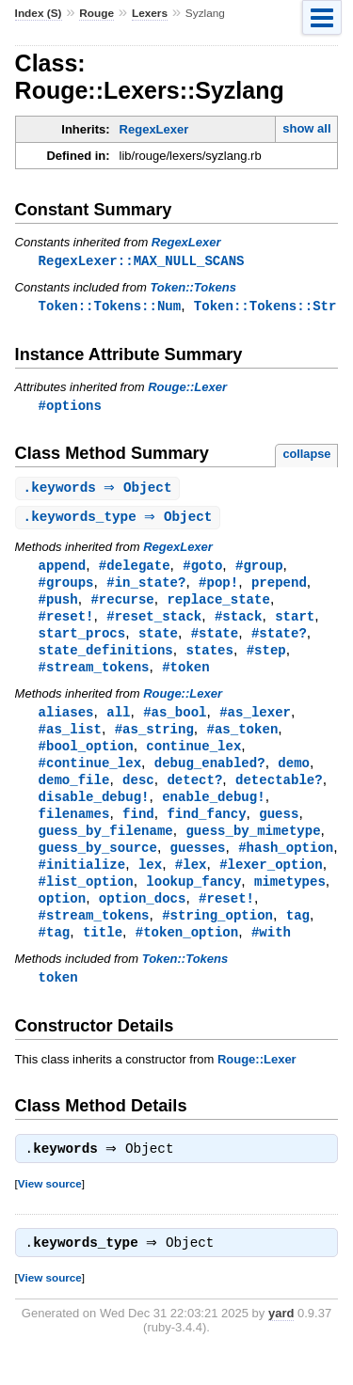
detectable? (279, 795)
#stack (239, 624)
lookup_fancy (193, 902)
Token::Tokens (193, 288)
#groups (66, 588)
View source (50, 1210)
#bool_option (86, 759)
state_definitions (106, 660)
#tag (55, 956)
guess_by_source (98, 866)
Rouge (96, 13)
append (63, 570)
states (209, 660)
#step (266, 660)
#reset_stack (153, 624)
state (158, 642)
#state (215, 642)
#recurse (121, 606)
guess (278, 831)
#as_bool (174, 723)
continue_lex (193, 759)
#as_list (70, 741)
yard (281, 1342)
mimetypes (290, 902)
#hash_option (285, 866)
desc (138, 795)
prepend (279, 588)
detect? (194, 795)
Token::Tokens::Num (110, 307)
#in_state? (145, 588)
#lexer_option (270, 884)
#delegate (134, 570)
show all (306, 128)
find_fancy (206, 831)
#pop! (218, 588)
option (63, 920)
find (138, 831)
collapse (306, 456)
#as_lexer (255, 723)
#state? (279, 642)
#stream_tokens (94, 677)
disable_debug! (94, 813)
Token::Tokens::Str (265, 307)
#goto (202, 570)
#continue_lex (90, 777)
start (294, 624)
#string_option (217, 938)
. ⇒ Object (100, 491)
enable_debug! (213, 813)
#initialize (82, 884)
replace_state (218, 606)
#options (70, 408)
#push (58, 606)
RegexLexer (154, 129)
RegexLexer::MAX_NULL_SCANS (142, 261)
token (58, 1002)
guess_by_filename (106, 849)
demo (294, 777)
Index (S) (38, 13)
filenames (74, 831)
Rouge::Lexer (187, 389)
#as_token (242, 741)
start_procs (82, 642)
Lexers (150, 13)
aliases (66, 723)
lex (150, 884)
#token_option (187, 956)
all (118, 723)
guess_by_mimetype (252, 849)
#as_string (154, 741)
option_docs (142, 920)
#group (259, 570)
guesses (198, 866)
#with (271, 956)
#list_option (86, 902)
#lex (191, 884)
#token (186, 677)
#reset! (66, 624)
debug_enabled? (209, 777)
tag (298, 938)
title (102, 956)
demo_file (74, 795)
